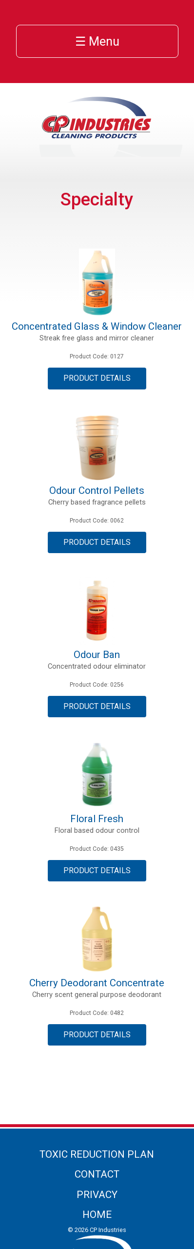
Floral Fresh (96, 819)
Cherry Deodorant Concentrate (96, 983)
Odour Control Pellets (96, 490)
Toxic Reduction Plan (96, 1154)
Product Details (97, 378)
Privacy (97, 1194)
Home (97, 1214)
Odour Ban (97, 654)
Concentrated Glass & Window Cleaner (97, 326)
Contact (97, 1174)
